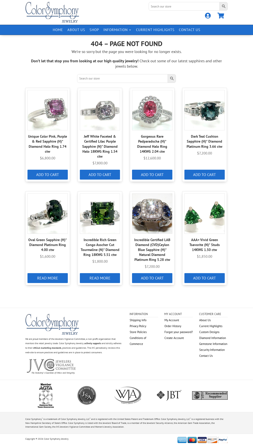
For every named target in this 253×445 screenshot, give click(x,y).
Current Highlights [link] (155, 30)
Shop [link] (94, 30)
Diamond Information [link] (212, 338)
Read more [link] (47, 278)
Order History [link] (172, 326)
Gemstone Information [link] (213, 344)
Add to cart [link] (47, 174)
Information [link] (115, 30)
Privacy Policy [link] (138, 326)
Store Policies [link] (138, 332)
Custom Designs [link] (209, 332)
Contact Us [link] (189, 30)
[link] (208, 17)
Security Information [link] (212, 350)
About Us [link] (76, 30)
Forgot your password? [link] (178, 332)
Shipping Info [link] (138, 320)
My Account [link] (171, 320)
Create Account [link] (174, 338)
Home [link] (58, 30)
